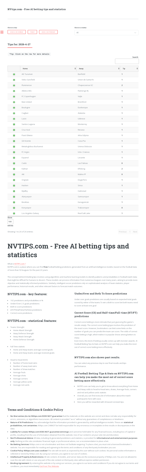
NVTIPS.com (17, 294)
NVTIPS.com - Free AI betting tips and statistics (68, 250)
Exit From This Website (49, 466)
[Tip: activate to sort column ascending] (129, 69)
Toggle (3, 32)
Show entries (10, 221)
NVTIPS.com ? (20, 263)
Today (32, 32)
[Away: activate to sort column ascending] (98, 69)
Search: (126, 60)
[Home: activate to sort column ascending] (48, 69)
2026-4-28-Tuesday (48, 32)
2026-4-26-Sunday (16, 32)
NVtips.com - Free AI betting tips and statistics (37, 9)
